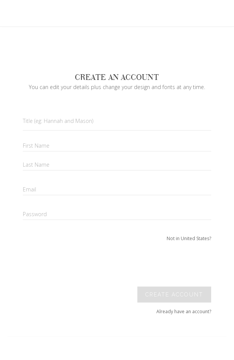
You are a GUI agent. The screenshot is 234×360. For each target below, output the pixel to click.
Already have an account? (183, 311)
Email (29, 189)
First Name (36, 145)
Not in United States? (189, 238)
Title (58, 120)
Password (35, 214)
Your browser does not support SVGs (89, 37)
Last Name (36, 164)
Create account (174, 295)
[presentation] (159, 264)
